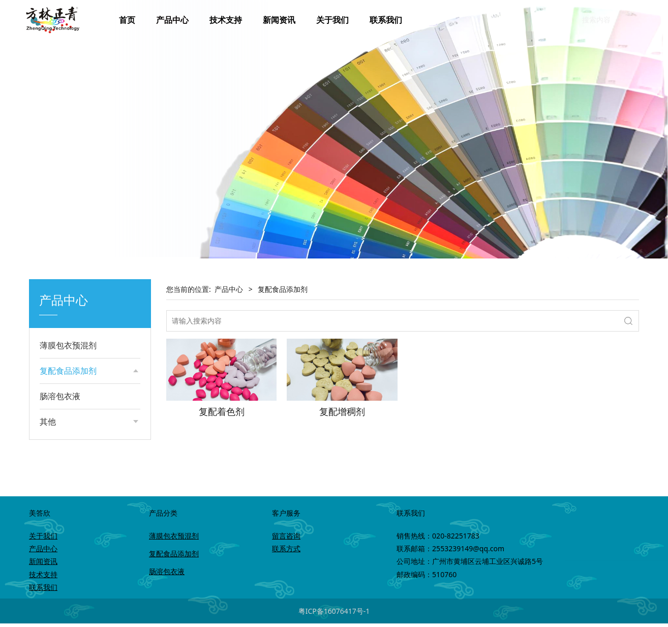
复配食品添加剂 (68, 370)
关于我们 (332, 19)
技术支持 (225, 19)
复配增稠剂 (67, 409)
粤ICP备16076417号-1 (334, 614)
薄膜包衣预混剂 (68, 345)
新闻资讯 (279, 19)
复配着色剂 (67, 392)
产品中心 (172, 19)
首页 (127, 19)
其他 (48, 461)
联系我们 (386, 19)
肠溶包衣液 (60, 435)
